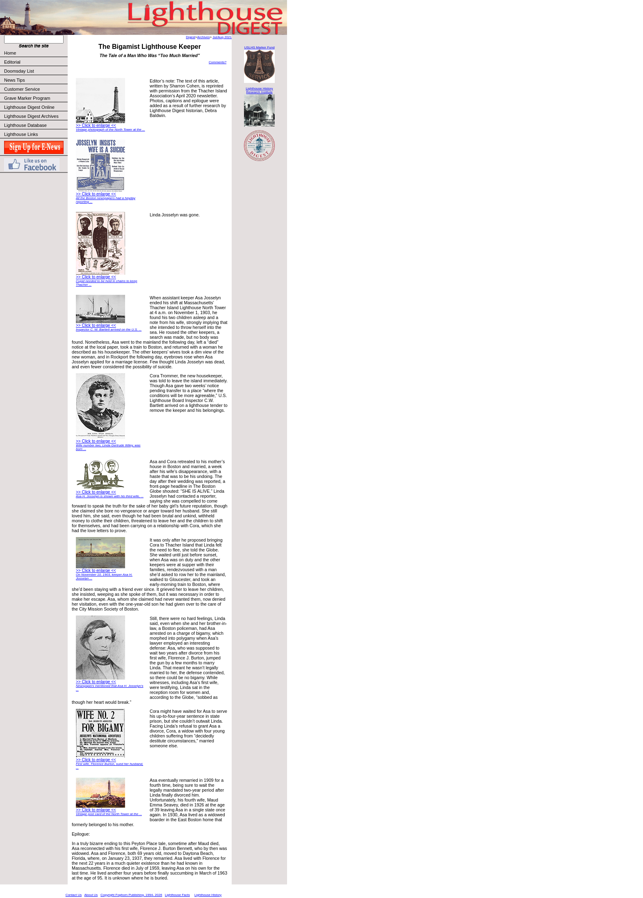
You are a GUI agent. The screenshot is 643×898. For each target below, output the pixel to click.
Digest (190, 37)
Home (10, 53)
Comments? (217, 62)
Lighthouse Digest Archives (31, 116)
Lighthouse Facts (177, 895)
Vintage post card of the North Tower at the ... (109, 814)
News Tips (14, 80)
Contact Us (74, 895)
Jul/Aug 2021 (222, 37)
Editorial (35, 62)
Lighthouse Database (25, 125)
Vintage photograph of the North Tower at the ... (110, 129)
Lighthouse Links (21, 134)
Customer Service (35, 89)
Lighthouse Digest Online (29, 107)
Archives (203, 37)
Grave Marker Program (27, 98)
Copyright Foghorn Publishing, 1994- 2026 (131, 895)
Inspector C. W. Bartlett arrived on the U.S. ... (108, 329)
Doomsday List (19, 71)
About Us (91, 895)
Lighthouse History (207, 895)
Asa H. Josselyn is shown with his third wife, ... (110, 496)
